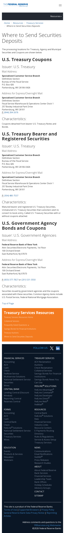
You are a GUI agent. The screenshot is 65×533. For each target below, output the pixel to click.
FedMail (38, 404)
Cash (6, 367)
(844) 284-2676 (11, 112)
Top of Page (8, 303)
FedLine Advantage (44, 389)
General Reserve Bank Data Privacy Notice (24, 512)
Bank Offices (40, 482)
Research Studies (42, 463)
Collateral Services (11, 321)
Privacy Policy (47, 509)
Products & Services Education (13, 455)
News (37, 447)
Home (7, 23)
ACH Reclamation (42, 361)
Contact (39, 491)
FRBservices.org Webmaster (47, 525)
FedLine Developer (43, 395)
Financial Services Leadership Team (42, 477)
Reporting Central (12, 398)
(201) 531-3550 (28, 279)
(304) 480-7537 (11, 195)
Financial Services (14, 358)
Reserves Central (12, 401)
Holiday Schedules (43, 485)
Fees (36, 419)
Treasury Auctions (11, 332)
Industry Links (41, 424)
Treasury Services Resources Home (18, 317)
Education (10, 447)
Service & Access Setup (45, 439)
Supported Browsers (29, 509)
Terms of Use (10, 509)
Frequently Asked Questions (16, 325)
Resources (56, 16)
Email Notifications (43, 454)
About (38, 466)
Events (7, 451)
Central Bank (11, 389)
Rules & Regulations (44, 436)
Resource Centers (43, 427)
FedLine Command (43, 392)
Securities (8, 382)
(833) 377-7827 (11, 279)
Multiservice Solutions (14, 376)
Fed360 (38, 457)
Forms (7, 409)
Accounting (9, 361)
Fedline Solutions (45, 386)
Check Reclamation (43, 367)
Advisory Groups (42, 487)
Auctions (38, 364)
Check (7, 370)
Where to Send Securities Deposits (18, 336)
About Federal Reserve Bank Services (45, 472)
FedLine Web (41, 401)
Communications (42, 451)
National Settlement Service (17, 379)
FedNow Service (11, 373)
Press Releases (41, 460)
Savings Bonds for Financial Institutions (20, 329)
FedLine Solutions (13, 427)
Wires (6, 385)
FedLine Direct (41, 398)
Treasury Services (34, 23)
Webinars (8, 460)
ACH (6, 364)
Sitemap (38, 495)
